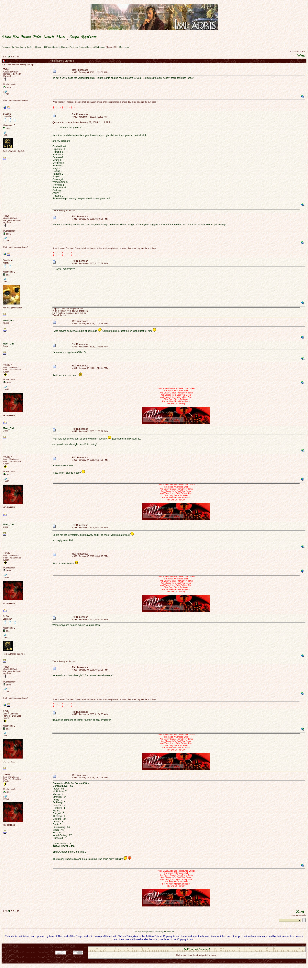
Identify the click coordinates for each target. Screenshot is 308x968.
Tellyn (6, 69)
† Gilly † (7, 365)
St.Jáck (7, 113)
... (16, 56)
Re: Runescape (80, 70)
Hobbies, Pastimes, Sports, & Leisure (77, 47)
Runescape (124, 47)
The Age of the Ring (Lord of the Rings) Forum (22, 47)
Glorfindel (8, 260)
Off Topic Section (51, 47)
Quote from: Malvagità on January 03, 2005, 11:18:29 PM (82, 122)
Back (197, 960)
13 (18, 56)
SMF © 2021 (194, 945)
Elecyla (109, 47)
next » (302, 51)
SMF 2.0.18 (180, 945)
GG (114, 47)
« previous (294, 51)
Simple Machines (210, 945)
